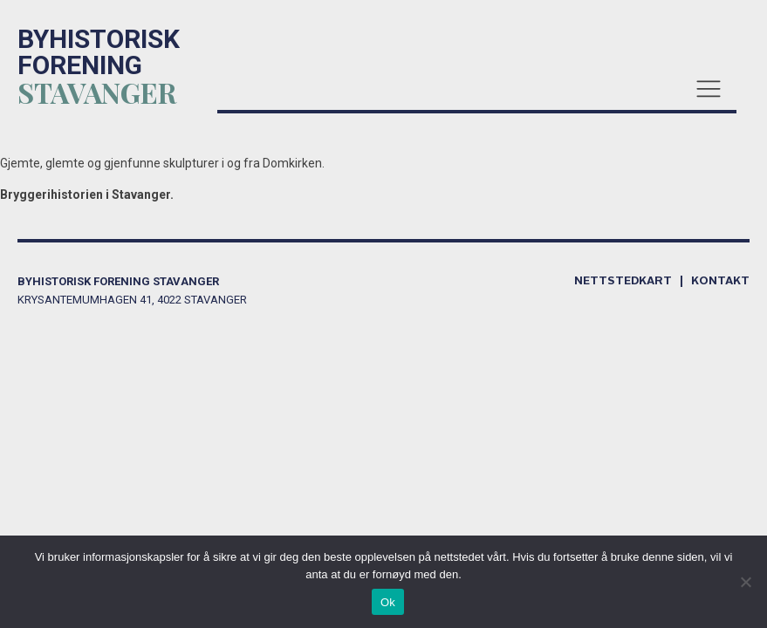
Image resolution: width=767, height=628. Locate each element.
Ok (387, 602)
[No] (745, 581)
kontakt (720, 281)
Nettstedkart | (632, 281)
